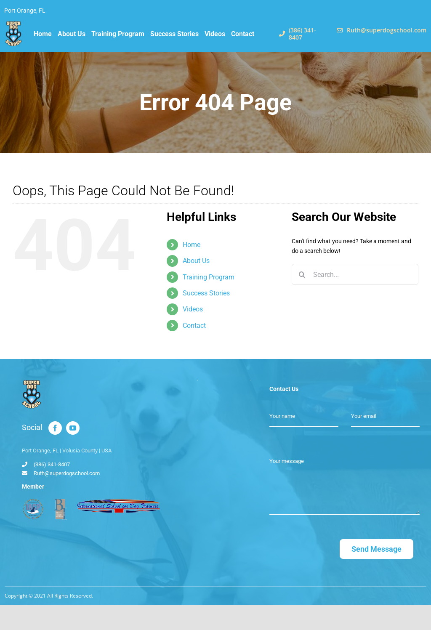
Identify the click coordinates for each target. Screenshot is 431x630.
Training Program (208, 277)
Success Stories (206, 293)
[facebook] (55, 428)
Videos (193, 309)
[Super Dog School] (13, 24)
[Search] (302, 274)
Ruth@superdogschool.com (67, 473)
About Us (196, 261)
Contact (194, 326)
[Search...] (355, 274)
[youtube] (73, 428)
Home (191, 245)
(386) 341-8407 (52, 464)
